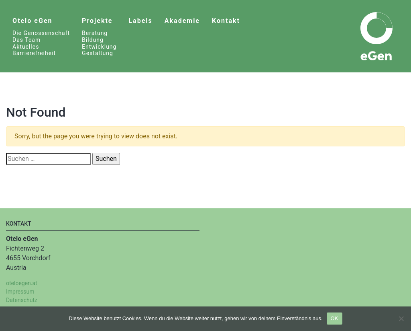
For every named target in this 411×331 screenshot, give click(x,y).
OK (334, 318)
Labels (140, 21)
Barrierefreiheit (34, 53)
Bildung (93, 40)
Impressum (20, 291)
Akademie (182, 21)
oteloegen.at (21, 283)
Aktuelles (25, 46)
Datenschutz (21, 300)
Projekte (97, 21)
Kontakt (226, 21)
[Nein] (401, 319)
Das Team (26, 40)
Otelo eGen (32, 21)
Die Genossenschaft (41, 33)
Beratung (95, 33)
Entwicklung (99, 46)
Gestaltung (97, 53)
